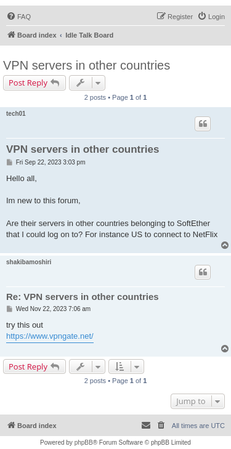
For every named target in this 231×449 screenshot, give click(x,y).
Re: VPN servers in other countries (82, 296)
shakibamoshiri (28, 262)
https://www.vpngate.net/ (50, 336)
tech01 (16, 113)
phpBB (84, 442)
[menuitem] (18, 16)
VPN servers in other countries (86, 65)
